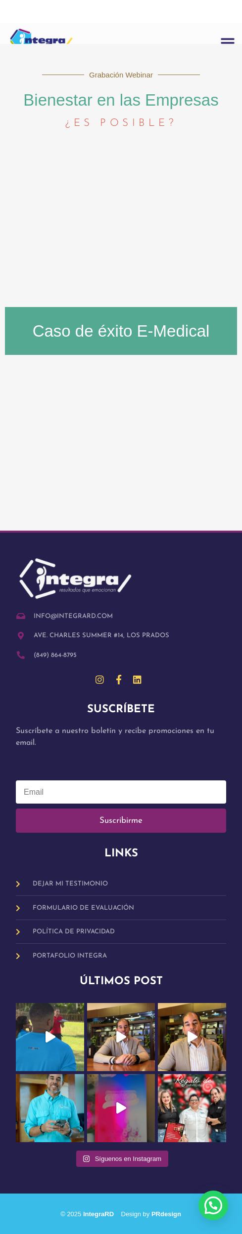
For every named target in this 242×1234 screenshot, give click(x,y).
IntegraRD (102, 1214)
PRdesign (166, 1214)
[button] (228, 43)
